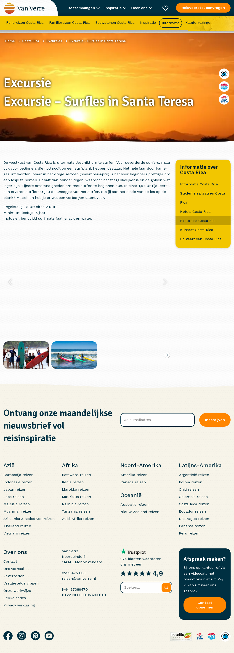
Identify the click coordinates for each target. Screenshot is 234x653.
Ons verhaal (13, 568)
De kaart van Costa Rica (201, 239)
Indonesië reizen (17, 482)
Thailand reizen (17, 526)
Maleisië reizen (16, 504)
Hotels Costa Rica (195, 211)
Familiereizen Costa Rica (69, 24)
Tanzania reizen (76, 511)
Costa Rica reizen (194, 504)
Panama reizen (192, 526)
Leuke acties (14, 598)
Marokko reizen (75, 489)
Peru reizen (189, 533)
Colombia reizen (193, 497)
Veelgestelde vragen (21, 583)
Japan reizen (14, 489)
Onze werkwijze (17, 590)
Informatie (170, 24)
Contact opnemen (204, 604)
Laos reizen (13, 497)
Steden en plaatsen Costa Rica (202, 198)
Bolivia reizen (190, 482)
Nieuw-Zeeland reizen (139, 512)
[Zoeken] (166, 587)
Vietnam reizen (16, 533)
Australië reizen (134, 504)
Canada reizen (133, 482)
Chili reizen (189, 489)
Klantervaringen (198, 24)
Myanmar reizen (17, 511)
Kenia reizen (73, 482)
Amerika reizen (133, 475)
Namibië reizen (75, 504)
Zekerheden (13, 576)
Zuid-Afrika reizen (78, 518)
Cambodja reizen (18, 475)
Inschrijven (215, 420)
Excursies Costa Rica (198, 221)
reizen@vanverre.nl (79, 578)
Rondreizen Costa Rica (25, 24)
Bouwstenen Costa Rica (115, 24)
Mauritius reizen (76, 497)
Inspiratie (148, 24)
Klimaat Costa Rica (196, 230)
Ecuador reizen (192, 511)
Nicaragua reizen (194, 518)
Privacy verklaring (19, 605)
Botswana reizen (76, 475)
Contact (10, 561)
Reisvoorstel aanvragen (203, 7)
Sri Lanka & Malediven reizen (29, 518)
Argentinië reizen (194, 475)
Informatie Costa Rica (199, 184)
